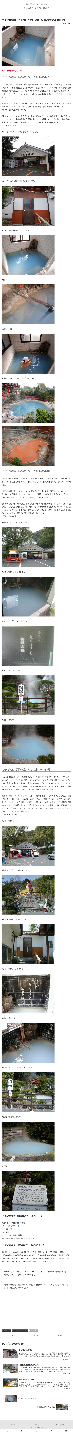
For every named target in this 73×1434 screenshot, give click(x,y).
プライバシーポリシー (36, 1428)
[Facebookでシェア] (36, 1336)
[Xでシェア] (13, 1336)
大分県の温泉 (33, 1330)
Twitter (13, 1425)
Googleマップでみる (11, 1226)
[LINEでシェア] (59, 1336)
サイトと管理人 (60, 1425)
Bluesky (36, 1425)
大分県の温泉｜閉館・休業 (20, 1330)
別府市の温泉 (6, 1330)
